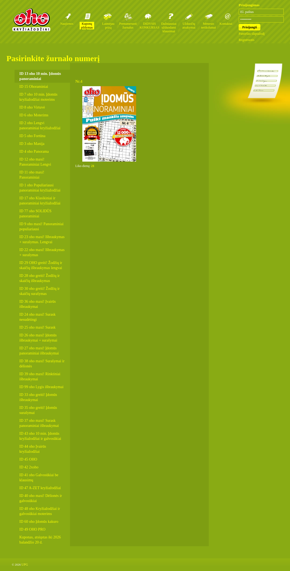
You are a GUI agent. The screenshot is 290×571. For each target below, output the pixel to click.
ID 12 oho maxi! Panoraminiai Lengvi (35, 161)
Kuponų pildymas (87, 25)
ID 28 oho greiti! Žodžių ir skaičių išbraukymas (39, 278)
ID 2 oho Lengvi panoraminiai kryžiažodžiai (40, 125)
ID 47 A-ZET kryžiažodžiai (40, 488)
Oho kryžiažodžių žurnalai (31, 20)
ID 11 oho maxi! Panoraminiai (31, 174)
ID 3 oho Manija (31, 144)
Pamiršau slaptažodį (251, 34)
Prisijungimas (249, 5)
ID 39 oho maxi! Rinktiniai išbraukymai (39, 376)
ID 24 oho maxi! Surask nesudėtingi (37, 317)
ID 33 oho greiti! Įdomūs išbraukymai (38, 397)
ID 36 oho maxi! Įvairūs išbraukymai (37, 304)
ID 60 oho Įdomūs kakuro (38, 522)
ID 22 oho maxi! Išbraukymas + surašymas (42, 252)
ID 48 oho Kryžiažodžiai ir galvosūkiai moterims (39, 511)
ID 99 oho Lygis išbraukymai (41, 387)
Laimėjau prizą (108, 25)
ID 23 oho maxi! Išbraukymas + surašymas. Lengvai (42, 239)
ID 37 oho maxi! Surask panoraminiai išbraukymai (39, 423)
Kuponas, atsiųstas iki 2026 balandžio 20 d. (40, 539)
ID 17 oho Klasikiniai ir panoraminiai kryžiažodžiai (40, 200)
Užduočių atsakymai (189, 25)
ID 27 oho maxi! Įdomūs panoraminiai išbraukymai (39, 350)
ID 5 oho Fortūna (32, 136)
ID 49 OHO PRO (32, 529)
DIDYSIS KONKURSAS (149, 25)
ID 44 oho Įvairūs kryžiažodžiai (32, 449)
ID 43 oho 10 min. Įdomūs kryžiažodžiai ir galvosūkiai (40, 436)
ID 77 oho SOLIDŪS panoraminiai (35, 213)
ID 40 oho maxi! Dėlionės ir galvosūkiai (40, 498)
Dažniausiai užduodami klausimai (168, 27)
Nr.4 (78, 81)
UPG (25, 564)
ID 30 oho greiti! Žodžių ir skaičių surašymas (39, 291)
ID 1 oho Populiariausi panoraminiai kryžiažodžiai (40, 187)
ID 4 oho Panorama (34, 151)
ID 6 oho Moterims (33, 115)
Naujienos (66, 24)
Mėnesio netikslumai (208, 25)
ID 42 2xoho (28, 467)
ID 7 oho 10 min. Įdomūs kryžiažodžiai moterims (38, 97)
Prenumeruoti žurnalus (128, 25)
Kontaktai (226, 24)
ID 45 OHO (28, 459)
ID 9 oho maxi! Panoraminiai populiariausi (41, 226)
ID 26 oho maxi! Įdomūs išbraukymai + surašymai (38, 337)
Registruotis (246, 40)
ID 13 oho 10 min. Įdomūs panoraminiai (40, 76)
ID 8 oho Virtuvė (32, 107)
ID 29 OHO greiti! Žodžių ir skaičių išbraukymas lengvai (40, 265)
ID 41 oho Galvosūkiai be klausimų (38, 477)
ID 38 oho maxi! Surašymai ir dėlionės (42, 363)
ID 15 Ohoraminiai (33, 87)
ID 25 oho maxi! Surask (37, 327)
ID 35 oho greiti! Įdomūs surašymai (38, 410)
